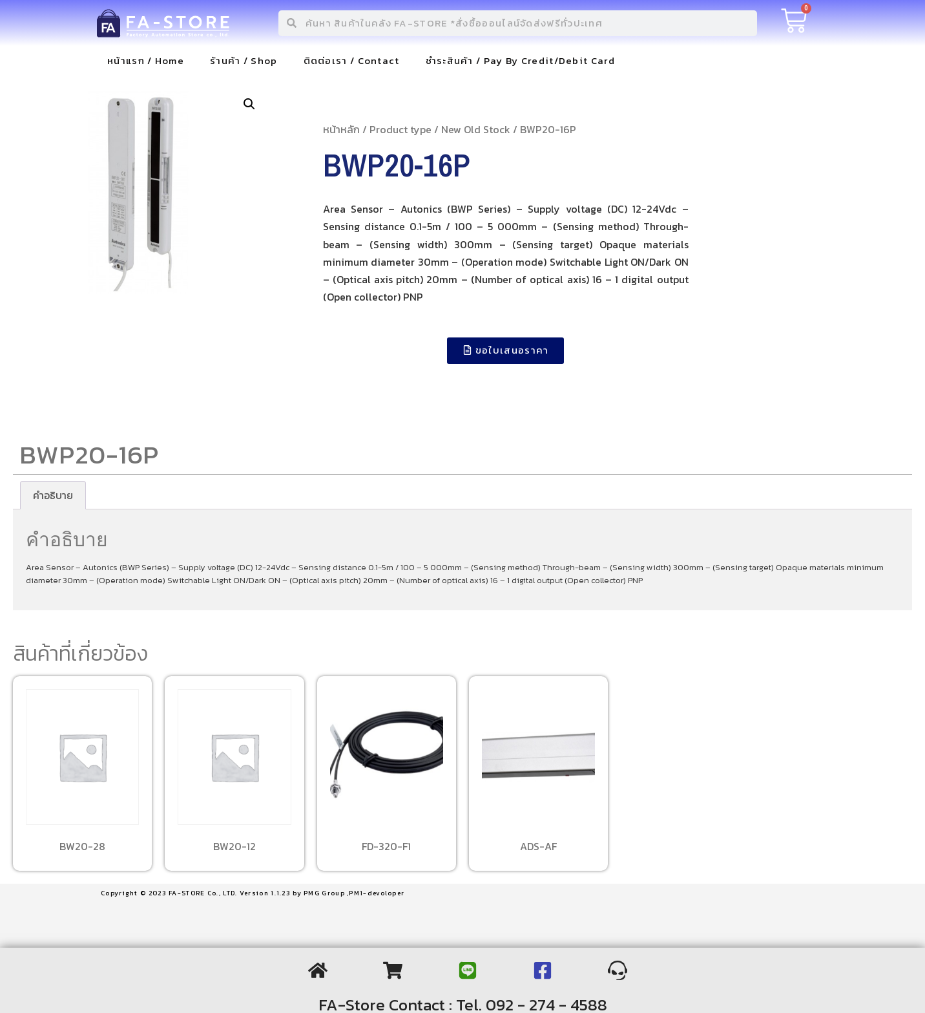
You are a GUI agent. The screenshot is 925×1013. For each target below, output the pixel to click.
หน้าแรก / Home (145, 60)
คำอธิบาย (53, 495)
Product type (400, 129)
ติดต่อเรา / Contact (352, 60)
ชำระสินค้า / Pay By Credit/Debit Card (520, 60)
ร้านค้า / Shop (244, 60)
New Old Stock (475, 129)
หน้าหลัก (341, 129)
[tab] (53, 495)
